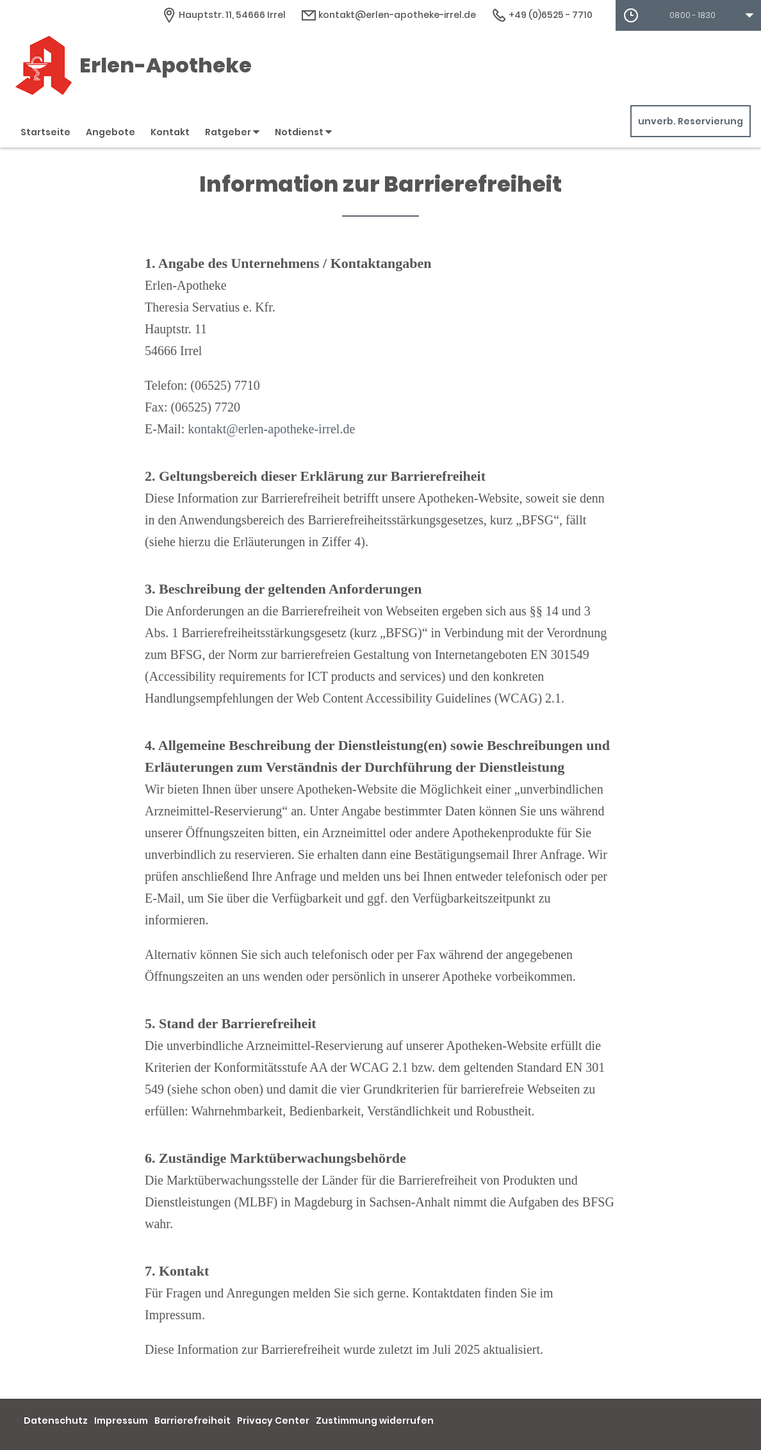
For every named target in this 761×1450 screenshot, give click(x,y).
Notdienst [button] (303, 132)
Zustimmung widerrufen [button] (375, 1420)
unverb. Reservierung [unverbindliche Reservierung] (690, 121)
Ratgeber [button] (232, 132)
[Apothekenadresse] (223, 14)
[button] (688, 15)
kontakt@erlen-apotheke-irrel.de (271, 429)
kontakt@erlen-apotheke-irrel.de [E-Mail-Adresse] (388, 14)
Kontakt (170, 132)
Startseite (45, 132)
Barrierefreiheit (192, 1420)
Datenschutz (56, 1420)
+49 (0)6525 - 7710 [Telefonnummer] (542, 14)
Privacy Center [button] (273, 1420)
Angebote (110, 132)
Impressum (121, 1420)
